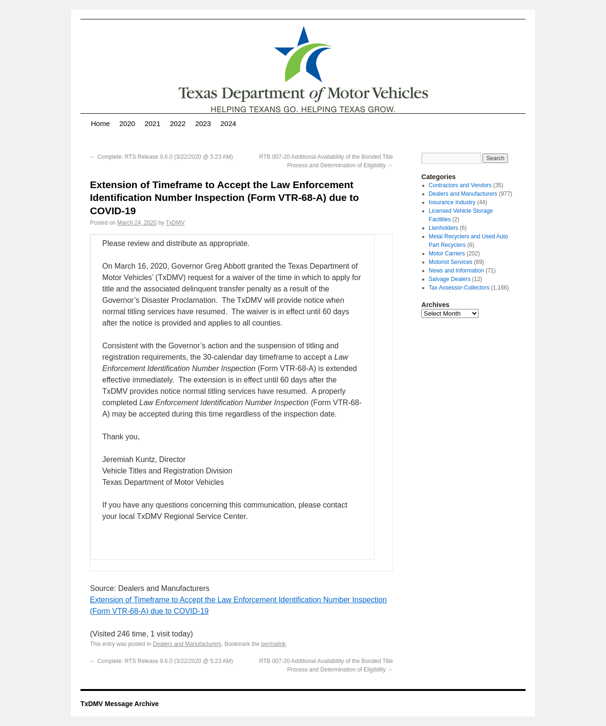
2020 (127, 123)
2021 (152, 123)
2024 (228, 123)
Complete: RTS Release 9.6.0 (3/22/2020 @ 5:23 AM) (161, 157)
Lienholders (443, 228)
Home (100, 123)
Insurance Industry (452, 202)
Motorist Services (450, 262)
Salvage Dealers (450, 279)
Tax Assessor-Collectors (459, 287)
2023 (203, 123)
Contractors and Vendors (460, 185)
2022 (178, 123)
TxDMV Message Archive (119, 704)
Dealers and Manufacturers (187, 644)
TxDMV (175, 222)
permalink (273, 644)
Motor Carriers (447, 253)
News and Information (456, 270)
